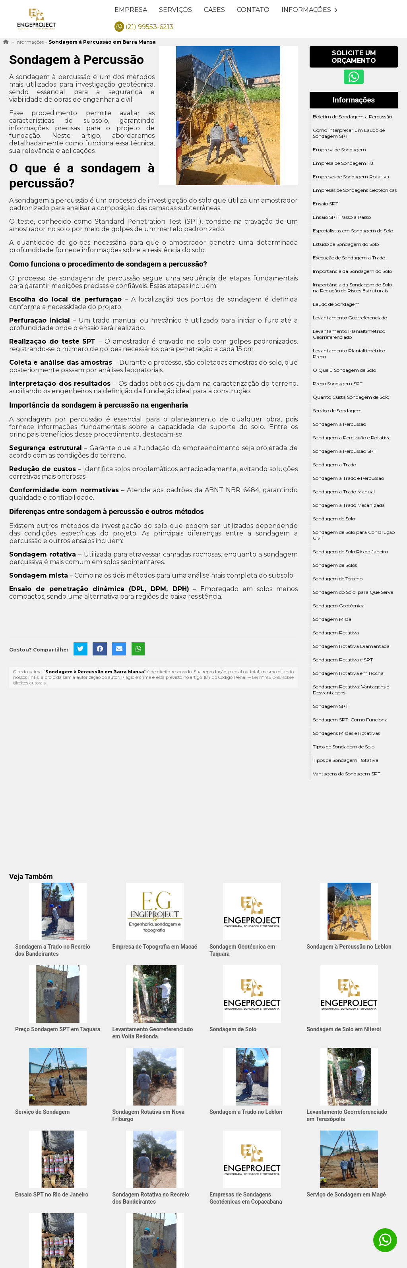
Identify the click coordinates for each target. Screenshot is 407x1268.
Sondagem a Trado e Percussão (348, 478)
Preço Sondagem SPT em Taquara (57, 1029)
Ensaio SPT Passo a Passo (342, 217)
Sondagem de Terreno (337, 579)
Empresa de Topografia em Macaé (155, 946)
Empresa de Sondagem (339, 150)
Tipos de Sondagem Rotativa (345, 760)
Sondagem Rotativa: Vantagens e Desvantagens (351, 690)
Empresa (130, 10)
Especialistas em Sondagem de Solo (353, 231)
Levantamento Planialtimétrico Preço (349, 354)
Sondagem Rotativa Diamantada (351, 646)
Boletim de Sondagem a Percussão (352, 117)
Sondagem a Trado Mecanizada (349, 505)
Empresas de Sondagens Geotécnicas (355, 190)
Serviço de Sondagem (337, 411)
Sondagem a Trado (334, 465)
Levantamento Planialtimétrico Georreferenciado (349, 334)
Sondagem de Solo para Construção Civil (354, 535)
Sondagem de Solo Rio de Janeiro (350, 552)
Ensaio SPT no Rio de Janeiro (51, 1194)
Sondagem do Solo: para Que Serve (353, 592)
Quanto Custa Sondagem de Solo (351, 397)
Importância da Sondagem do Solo (352, 271)
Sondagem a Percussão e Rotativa (352, 438)
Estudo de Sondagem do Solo (346, 244)
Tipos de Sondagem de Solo (343, 747)
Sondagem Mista (332, 619)
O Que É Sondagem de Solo (344, 370)
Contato (253, 10)
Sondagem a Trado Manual (344, 492)
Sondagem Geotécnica (338, 606)
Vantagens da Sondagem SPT (346, 774)
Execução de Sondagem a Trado (349, 258)
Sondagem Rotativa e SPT (343, 660)
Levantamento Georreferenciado (350, 318)
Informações (309, 10)
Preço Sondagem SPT (337, 384)
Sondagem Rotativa (336, 633)
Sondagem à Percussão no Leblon (349, 946)
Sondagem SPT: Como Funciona (350, 720)
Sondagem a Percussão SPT (344, 451)
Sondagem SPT (330, 706)
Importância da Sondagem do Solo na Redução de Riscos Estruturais (352, 288)
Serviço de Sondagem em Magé (346, 1194)
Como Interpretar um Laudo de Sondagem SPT (349, 133)
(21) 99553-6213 (143, 26)
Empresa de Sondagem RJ (343, 163)
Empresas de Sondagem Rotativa (351, 177)
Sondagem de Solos (335, 565)
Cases (214, 10)
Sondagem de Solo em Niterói (344, 1029)
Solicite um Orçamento (353, 56)
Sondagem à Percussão (339, 424)
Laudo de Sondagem (336, 304)
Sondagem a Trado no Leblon (245, 1112)
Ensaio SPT (325, 204)
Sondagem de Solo (334, 519)
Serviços (175, 10)
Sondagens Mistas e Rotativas (346, 733)
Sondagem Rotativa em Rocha (348, 673)
